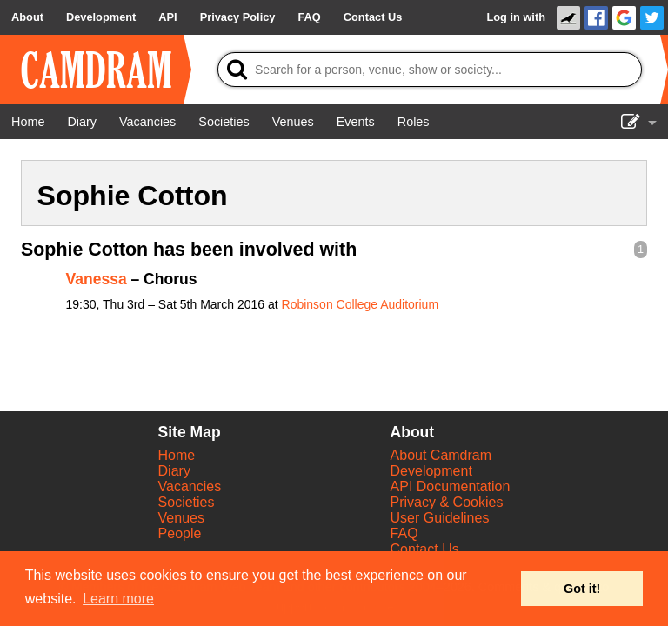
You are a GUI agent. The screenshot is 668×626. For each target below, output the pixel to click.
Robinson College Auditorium (360, 304)
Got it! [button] (582, 589)
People (180, 533)
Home (177, 455)
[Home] (28, 121)
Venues (181, 517)
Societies (186, 502)
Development (431, 470)
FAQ (404, 533)
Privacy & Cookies (447, 502)
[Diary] (82, 121)
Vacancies (190, 486)
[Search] (429, 69)
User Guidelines (440, 517)
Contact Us (425, 549)
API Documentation (451, 486)
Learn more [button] (118, 598)
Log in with (515, 16)
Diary (174, 470)
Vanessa (96, 279)
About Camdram (441, 455)
